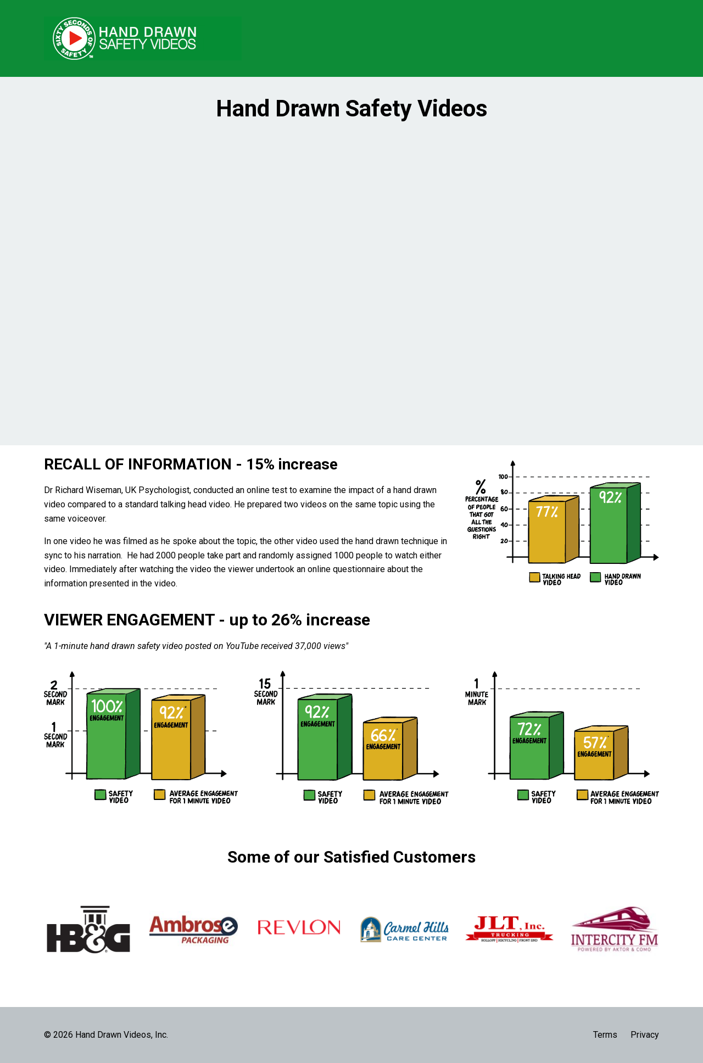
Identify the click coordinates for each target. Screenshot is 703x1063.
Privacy (645, 1035)
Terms (605, 1035)
